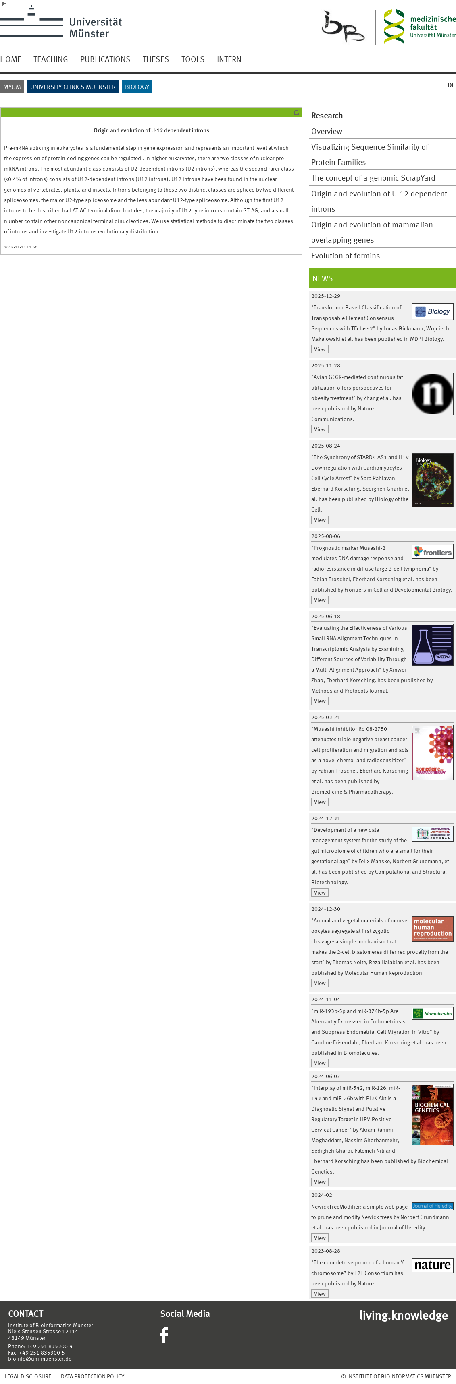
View (320, 349)
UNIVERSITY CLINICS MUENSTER (73, 86)
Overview (326, 130)
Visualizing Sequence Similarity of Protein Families (369, 154)
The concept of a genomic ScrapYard (373, 177)
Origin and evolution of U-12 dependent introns (379, 201)
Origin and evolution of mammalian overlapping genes (372, 232)
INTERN (229, 59)
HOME (10, 59)
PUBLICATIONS (105, 59)
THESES (156, 59)
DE (451, 84)
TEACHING (50, 59)
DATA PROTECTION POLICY (92, 1376)
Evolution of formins (345, 255)
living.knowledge (403, 1314)
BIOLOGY (137, 86)
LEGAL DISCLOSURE (28, 1376)
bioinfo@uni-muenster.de (39, 1358)
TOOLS (193, 59)
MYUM (12, 86)
